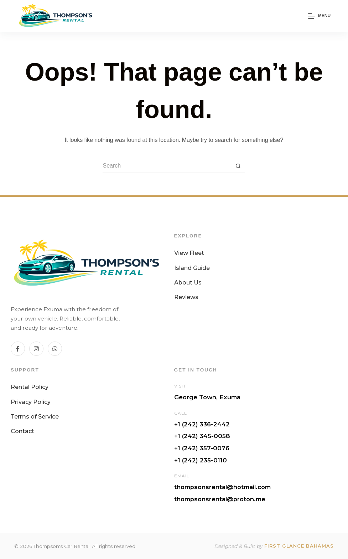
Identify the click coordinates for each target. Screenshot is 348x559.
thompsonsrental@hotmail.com (222, 487)
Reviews (186, 297)
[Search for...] (167, 166)
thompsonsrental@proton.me (219, 499)
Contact (22, 431)
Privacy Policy (31, 402)
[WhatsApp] (55, 349)
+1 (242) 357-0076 (201, 448)
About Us (188, 282)
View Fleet (189, 253)
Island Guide (192, 268)
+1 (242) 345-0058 (202, 436)
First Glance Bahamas (299, 546)
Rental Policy (29, 387)
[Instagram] (36, 349)
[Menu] (319, 16)
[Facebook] (18, 349)
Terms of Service (35, 416)
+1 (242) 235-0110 (200, 460)
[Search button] (238, 166)
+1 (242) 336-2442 (202, 424)
